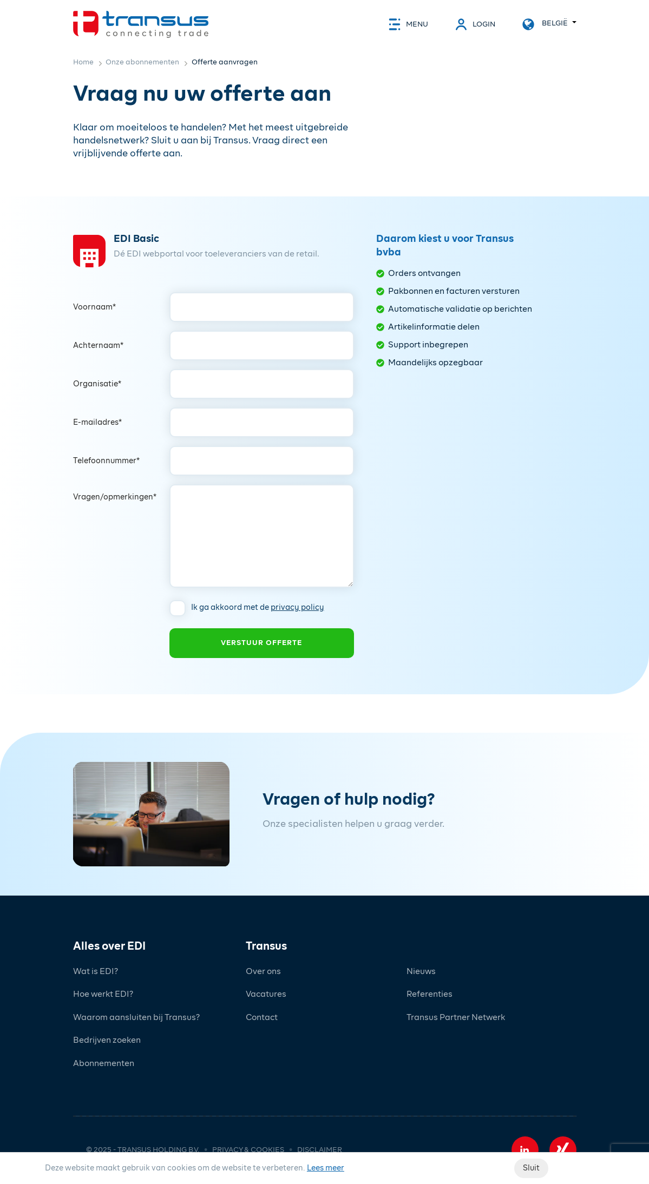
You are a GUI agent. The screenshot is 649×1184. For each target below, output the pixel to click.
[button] (525, 1149)
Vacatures (266, 994)
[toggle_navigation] (408, 24)
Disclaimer (319, 1150)
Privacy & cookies (248, 1150)
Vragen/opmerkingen (114, 497)
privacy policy (297, 607)
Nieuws (421, 972)
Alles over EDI (109, 946)
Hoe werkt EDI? (103, 994)
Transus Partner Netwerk (456, 1018)
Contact (262, 1018)
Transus (266, 946)
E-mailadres (97, 422)
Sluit (531, 1168)
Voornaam (94, 307)
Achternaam (98, 346)
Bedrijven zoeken (107, 1040)
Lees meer (325, 1168)
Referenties (430, 994)
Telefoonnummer (106, 461)
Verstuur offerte (261, 643)
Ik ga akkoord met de (257, 607)
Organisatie (97, 384)
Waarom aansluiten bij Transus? (136, 1018)
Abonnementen (103, 1064)
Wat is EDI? (95, 972)
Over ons (263, 972)
